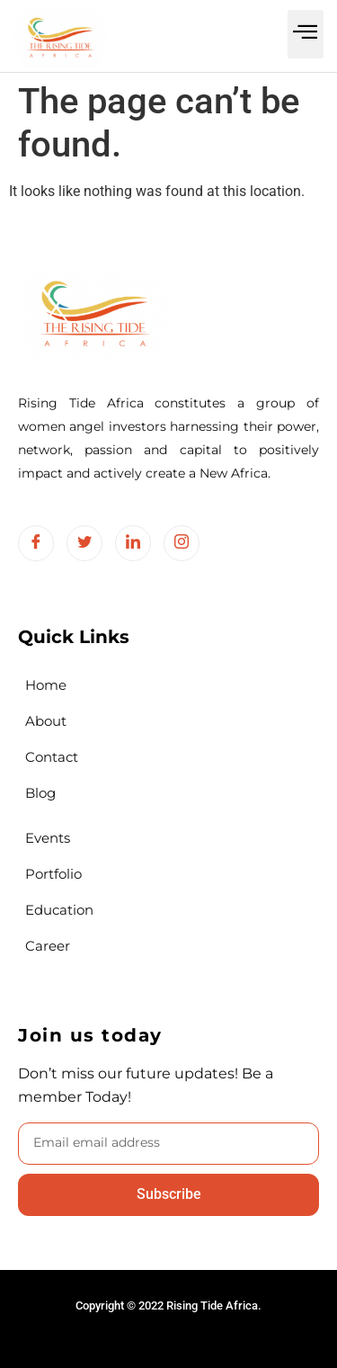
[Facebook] (36, 543)
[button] (306, 34)
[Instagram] (182, 543)
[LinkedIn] (133, 543)
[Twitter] (84, 543)
